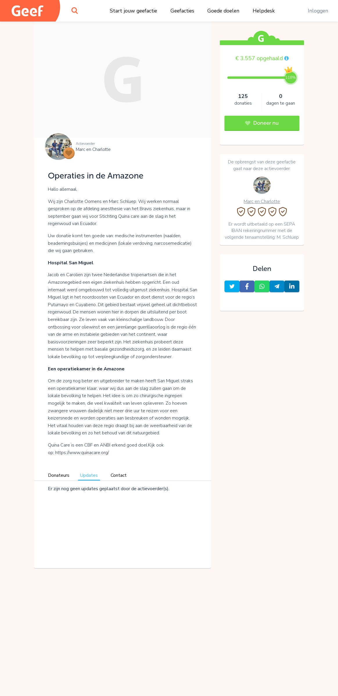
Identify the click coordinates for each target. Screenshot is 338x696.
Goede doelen (223, 10)
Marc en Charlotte (93, 149)
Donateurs (58, 475)
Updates (89, 475)
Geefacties (182, 10)
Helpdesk (264, 10)
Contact (119, 475)
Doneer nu (262, 123)
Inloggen (318, 10)
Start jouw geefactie (133, 10)
